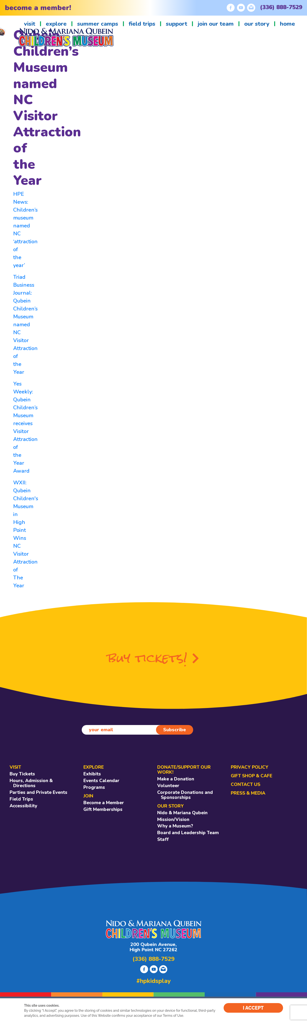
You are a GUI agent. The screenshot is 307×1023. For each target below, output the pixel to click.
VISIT (15, 767)
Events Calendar (101, 781)
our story (256, 23)
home (287, 23)
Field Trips (21, 799)
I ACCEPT (253, 1008)
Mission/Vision (173, 819)
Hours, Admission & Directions (31, 783)
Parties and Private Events (38, 792)
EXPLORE (93, 767)
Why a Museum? (175, 826)
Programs (94, 787)
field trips (142, 23)
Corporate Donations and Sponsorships (185, 795)
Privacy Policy (249, 767)
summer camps (97, 23)
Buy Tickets (22, 774)
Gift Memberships (102, 809)
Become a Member (103, 803)
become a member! (38, 8)
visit (29, 23)
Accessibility (23, 806)
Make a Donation (175, 779)
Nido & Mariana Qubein (182, 813)
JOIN (88, 796)
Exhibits (92, 774)
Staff (163, 839)
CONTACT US (245, 784)
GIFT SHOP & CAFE (251, 776)
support (176, 23)
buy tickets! (153, 658)
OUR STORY (170, 806)
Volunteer (168, 786)
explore (56, 23)
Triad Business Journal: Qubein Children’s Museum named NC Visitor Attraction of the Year (25, 325)
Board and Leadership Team (188, 833)
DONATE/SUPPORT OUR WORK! (184, 769)
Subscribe (174, 729)
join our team (216, 23)
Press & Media (248, 793)
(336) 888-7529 (281, 7)
